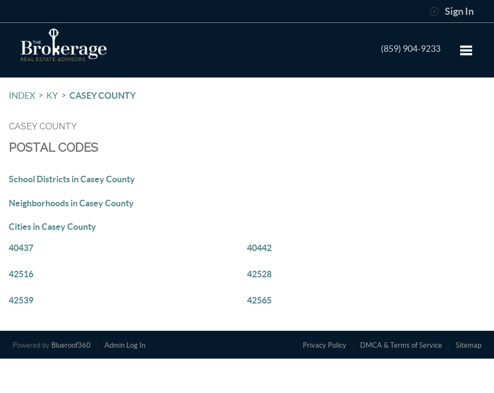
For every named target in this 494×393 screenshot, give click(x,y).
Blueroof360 (71, 345)
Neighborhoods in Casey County (71, 203)
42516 (21, 274)
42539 (21, 300)
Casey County (102, 95)
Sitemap (468, 345)
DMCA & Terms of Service (401, 345)
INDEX (22, 95)
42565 (259, 300)
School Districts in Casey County (72, 179)
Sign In (452, 11)
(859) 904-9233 (410, 48)
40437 (21, 247)
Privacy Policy (324, 345)
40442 (259, 247)
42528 (259, 274)
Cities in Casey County (52, 226)
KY (52, 95)
